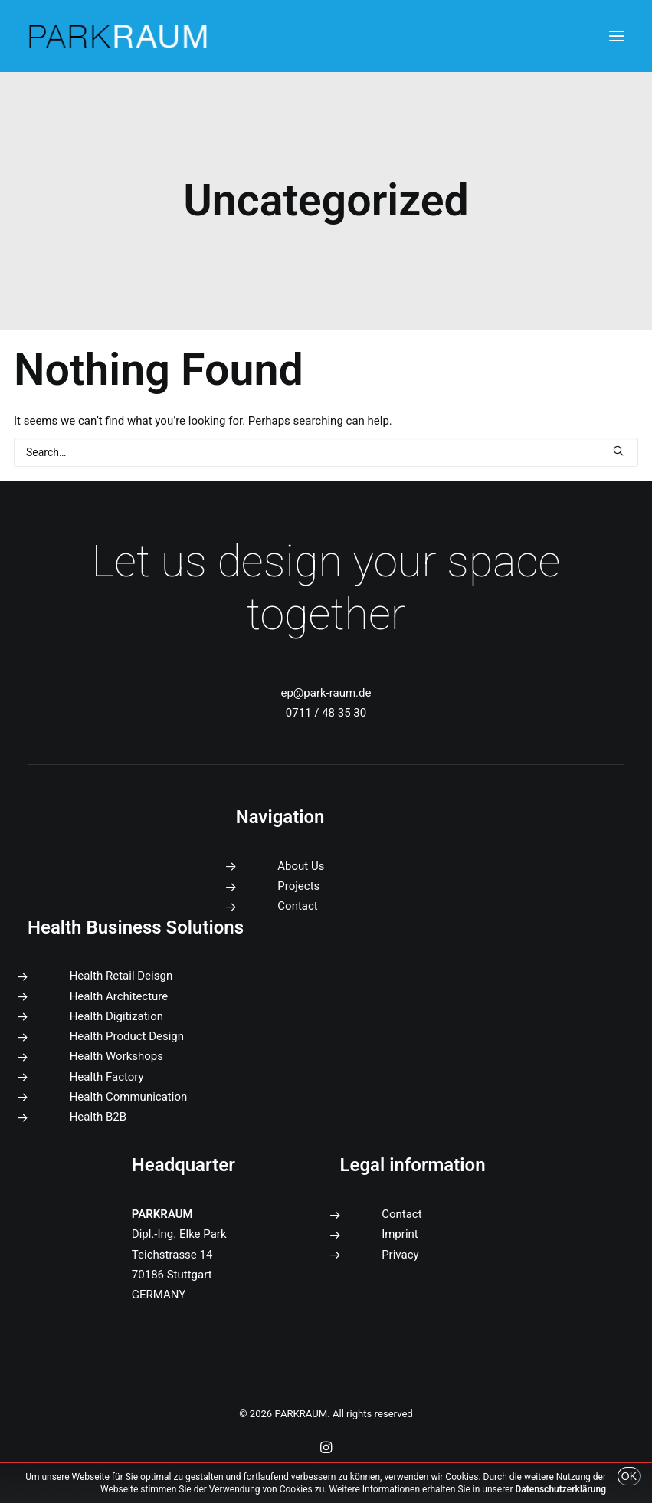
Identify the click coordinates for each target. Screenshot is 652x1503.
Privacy (400, 1255)
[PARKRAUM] (119, 36)
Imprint (400, 1234)
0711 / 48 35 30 (326, 713)
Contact (297, 906)
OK (629, 1476)
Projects (298, 886)
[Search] (326, 452)
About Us (300, 866)
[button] (617, 36)
